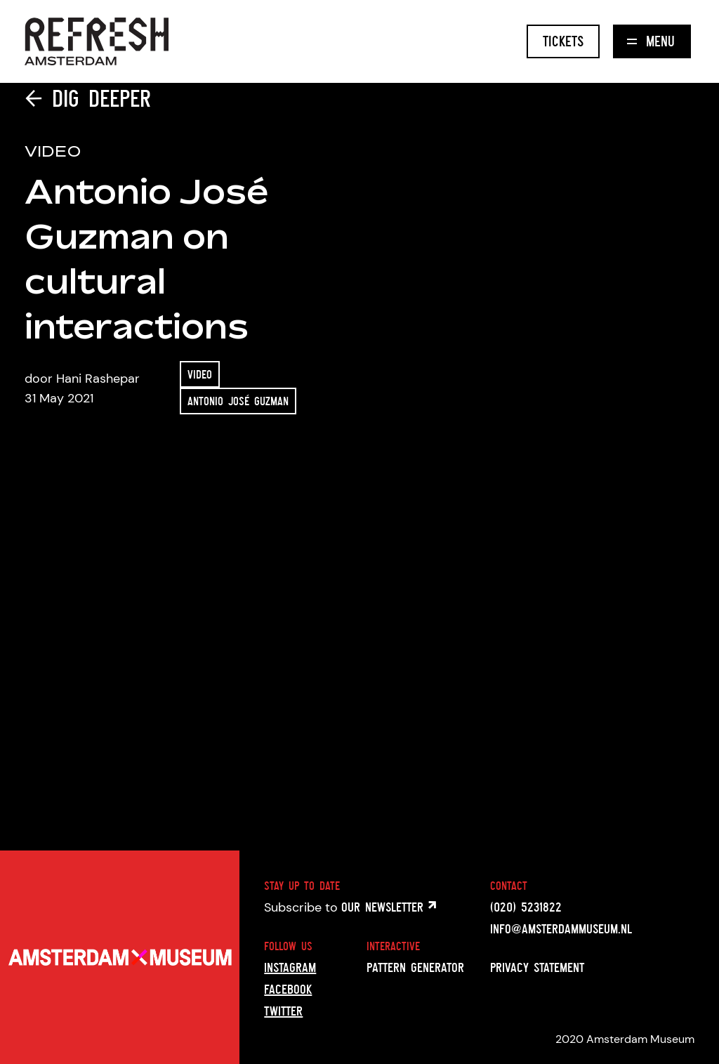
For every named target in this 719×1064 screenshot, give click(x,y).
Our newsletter (388, 906)
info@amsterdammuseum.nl (561, 928)
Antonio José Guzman (238, 401)
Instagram (290, 967)
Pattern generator (415, 967)
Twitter (283, 1010)
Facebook (288, 988)
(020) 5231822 (526, 906)
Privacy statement (537, 967)
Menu (651, 41)
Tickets (563, 41)
